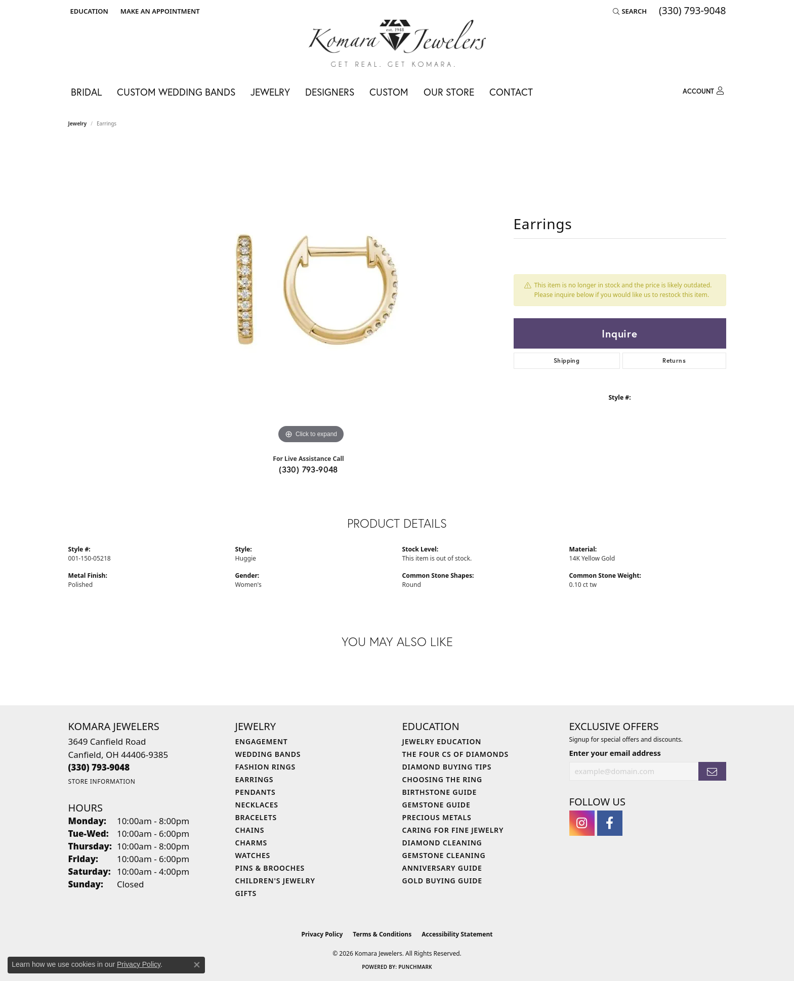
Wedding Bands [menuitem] (268, 754)
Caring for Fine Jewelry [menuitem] (453, 830)
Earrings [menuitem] (254, 779)
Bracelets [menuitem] (256, 817)
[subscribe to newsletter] (712, 771)
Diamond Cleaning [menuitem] (442, 842)
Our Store (449, 92)
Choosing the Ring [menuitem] (442, 779)
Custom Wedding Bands (176, 92)
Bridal (86, 92)
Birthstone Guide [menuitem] (439, 792)
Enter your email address (615, 753)
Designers (329, 92)
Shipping (566, 360)
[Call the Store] (99, 767)
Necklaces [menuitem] (256, 804)
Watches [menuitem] (253, 855)
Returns (674, 360)
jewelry (77, 123)
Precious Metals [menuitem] (437, 817)
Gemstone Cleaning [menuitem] (444, 855)
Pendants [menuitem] (255, 792)
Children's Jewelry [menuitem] (275, 880)
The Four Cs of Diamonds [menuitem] (455, 754)
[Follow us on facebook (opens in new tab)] (609, 823)
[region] (311, 294)
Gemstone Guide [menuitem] (436, 804)
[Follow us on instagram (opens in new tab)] (582, 823)
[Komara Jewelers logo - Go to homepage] (397, 43)
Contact (511, 92)
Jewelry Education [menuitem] (442, 741)
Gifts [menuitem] (246, 893)
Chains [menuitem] (250, 830)
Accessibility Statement (457, 934)
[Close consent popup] (197, 965)
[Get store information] (102, 781)
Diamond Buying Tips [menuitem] (447, 767)
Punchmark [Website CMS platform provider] (415, 966)
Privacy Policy (322, 934)
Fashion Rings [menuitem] (265, 767)
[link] (159, 11)
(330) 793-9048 (308, 469)
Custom (388, 92)
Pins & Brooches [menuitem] (270, 868)
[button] (88, 11)
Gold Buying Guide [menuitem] (442, 880)
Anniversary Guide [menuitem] (442, 868)
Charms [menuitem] (251, 842)
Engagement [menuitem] (261, 741)
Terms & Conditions (382, 934)
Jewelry (270, 92)
